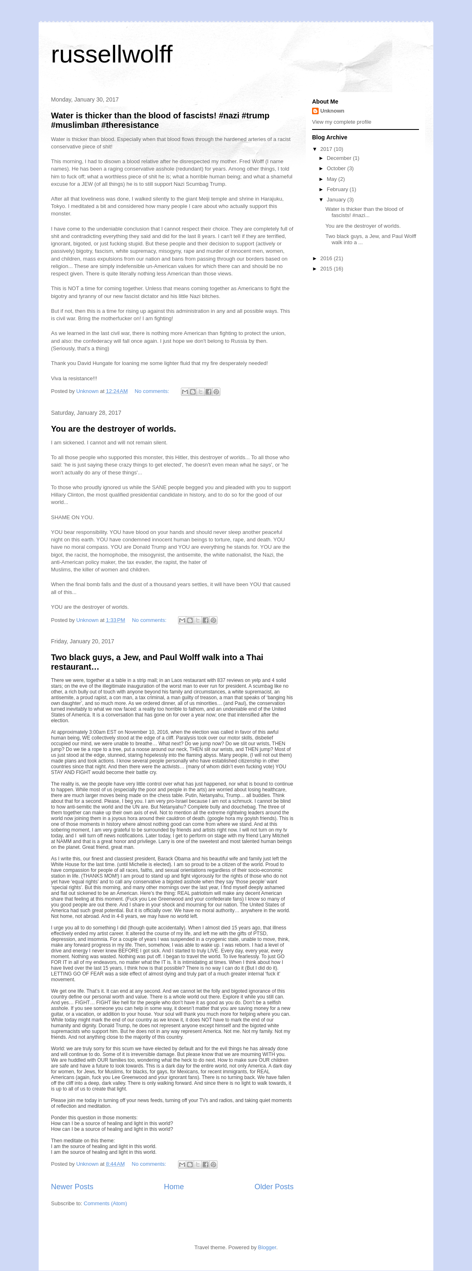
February (338, 189)
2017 (327, 149)
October (337, 168)
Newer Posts (72, 1187)
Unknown (332, 111)
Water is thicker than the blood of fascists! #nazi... (364, 212)
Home (174, 1187)
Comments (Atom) (105, 1203)
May (332, 179)
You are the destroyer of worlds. (113, 428)
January (337, 199)
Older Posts (274, 1187)
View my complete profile (341, 122)
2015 (327, 269)
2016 (327, 258)
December (340, 158)
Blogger (267, 1247)
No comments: (152, 391)
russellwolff (112, 54)
